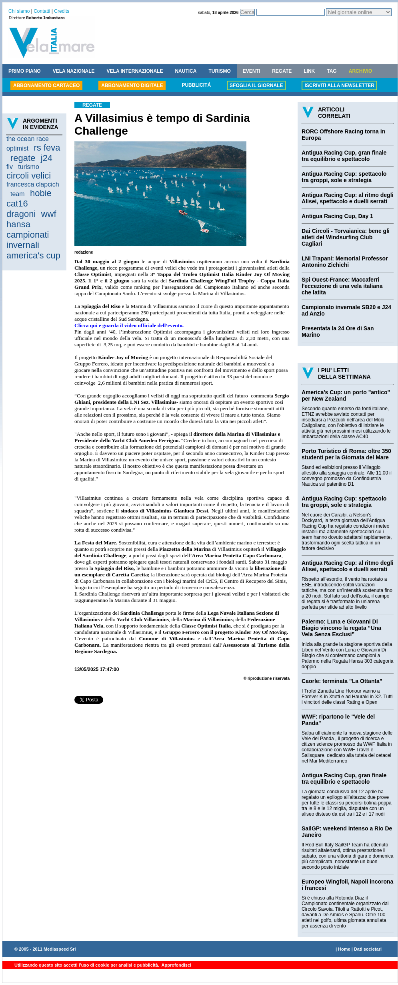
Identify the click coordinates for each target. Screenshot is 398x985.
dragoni (21, 214)
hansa (18, 224)
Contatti (42, 11)
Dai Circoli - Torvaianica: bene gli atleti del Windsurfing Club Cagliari (346, 237)
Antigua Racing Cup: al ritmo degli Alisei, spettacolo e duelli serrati (347, 198)
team (17, 194)
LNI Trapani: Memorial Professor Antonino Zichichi (345, 261)
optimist (17, 148)
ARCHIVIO (360, 71)
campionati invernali (27, 240)
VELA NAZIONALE (74, 71)
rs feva (47, 148)
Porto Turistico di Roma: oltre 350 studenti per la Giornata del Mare (346, 454)
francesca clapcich (32, 184)
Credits (61, 11)
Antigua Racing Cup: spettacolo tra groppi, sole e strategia (344, 177)
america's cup (33, 255)
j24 (46, 158)
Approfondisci (175, 965)
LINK (309, 71)
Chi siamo (19, 11)
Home (344, 949)
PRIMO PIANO (24, 71)
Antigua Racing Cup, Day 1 (337, 216)
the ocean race (27, 138)
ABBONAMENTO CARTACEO (46, 85)
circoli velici (28, 176)
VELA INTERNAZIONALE (135, 71)
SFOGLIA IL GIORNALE (256, 85)
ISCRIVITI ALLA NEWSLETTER (339, 85)
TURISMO (219, 71)
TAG (331, 71)
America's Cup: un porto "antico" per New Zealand (346, 395)
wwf (48, 214)
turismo (28, 166)
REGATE (282, 71)
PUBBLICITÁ (196, 85)
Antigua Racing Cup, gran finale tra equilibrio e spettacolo (344, 155)
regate (22, 158)
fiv (9, 166)
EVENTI (251, 71)
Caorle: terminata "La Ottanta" (342, 681)
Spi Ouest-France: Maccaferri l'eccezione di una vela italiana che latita (342, 286)
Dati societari (368, 949)
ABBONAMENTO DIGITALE (132, 85)
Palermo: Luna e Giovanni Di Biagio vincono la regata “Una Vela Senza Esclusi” (341, 627)
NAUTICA (185, 71)
